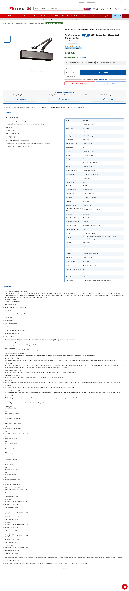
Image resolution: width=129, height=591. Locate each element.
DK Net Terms (109, 2)
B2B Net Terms (20, 99)
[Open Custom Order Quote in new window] (111, 83)
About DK (81, 2)
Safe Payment (64, 99)
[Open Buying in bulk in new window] (81, 57)
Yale (76, 41)
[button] (4, 9)
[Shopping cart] (125, 9)
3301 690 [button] (86, 34)
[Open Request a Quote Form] (79, 83)
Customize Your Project (31, 16)
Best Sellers (44, 16)
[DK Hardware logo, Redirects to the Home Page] (18, 8)
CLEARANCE (117, 16)
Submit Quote (91, 2)
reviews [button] (77, 46)
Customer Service (89, 16)
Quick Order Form (121, 2)
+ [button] (73, 72)
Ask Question (108, 99)
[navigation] (90, 16)
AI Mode (87, 9)
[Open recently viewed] (111, 9)
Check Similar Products (54, 23)
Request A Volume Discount (59, 16)
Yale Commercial (73, 43)
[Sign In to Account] (120, 8)
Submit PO (100, 2)
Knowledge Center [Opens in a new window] (105, 16)
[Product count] (70, 72)
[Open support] (125, 587)
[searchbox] (62, 8)
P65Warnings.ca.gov (81, 107)
